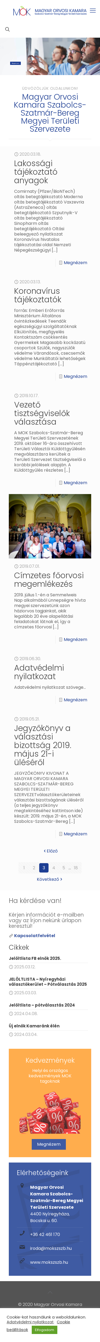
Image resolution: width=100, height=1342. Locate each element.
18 (76, 868)
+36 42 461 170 (45, 1234)
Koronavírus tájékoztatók (37, 295)
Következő (50, 879)
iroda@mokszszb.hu (51, 1248)
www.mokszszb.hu (49, 1262)
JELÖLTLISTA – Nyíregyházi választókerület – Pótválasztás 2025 (48, 981)
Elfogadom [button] (44, 1329)
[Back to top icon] (50, 1292)
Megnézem (15, 63)
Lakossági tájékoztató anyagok (36, 172)
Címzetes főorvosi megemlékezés (49, 580)
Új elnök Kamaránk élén (34, 1026)
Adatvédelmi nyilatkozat (39, 672)
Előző (50, 851)
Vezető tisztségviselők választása (42, 413)
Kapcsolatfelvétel (34, 936)
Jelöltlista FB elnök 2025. (35, 958)
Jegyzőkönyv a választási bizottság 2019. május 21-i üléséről (42, 745)
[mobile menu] (92, 10)
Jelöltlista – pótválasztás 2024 (42, 1005)
